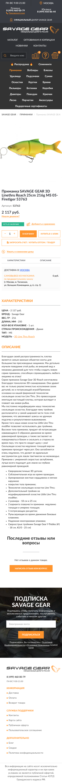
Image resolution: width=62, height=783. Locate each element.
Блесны (48, 70)
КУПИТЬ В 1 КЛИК (49, 234)
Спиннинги (45, 64)
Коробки (47, 88)
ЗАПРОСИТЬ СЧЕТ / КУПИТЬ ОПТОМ (31, 243)
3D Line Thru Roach (24, 337)
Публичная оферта (19, 725)
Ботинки (32, 88)
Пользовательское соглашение (25, 730)
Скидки (13, 748)
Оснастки (17, 82)
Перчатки (27, 100)
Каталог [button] (12, 40)
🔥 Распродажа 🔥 (22, 64)
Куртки (32, 82)
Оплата (13, 698)
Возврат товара (17, 703)
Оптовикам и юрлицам (39, 40)
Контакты (39, 46)
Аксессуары (46, 100)
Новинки (22, 46)
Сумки (48, 76)
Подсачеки (32, 76)
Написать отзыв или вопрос (31, 569)
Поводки (32, 94)
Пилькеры (15, 88)
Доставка (14, 693)
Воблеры (32, 70)
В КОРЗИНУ (28, 234)
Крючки (47, 94)
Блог (11, 743)
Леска (12, 100)
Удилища (15, 76)
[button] (15, 13)
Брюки (47, 82)
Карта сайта (15, 720)
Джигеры (15, 94)
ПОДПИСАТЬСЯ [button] (31, 635)
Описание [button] (45, 260)
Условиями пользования (38, 645)
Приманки (15, 70)
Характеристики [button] (16, 260)
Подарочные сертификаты (31, 106)
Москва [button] (25, 270)
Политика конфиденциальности (26, 753)
